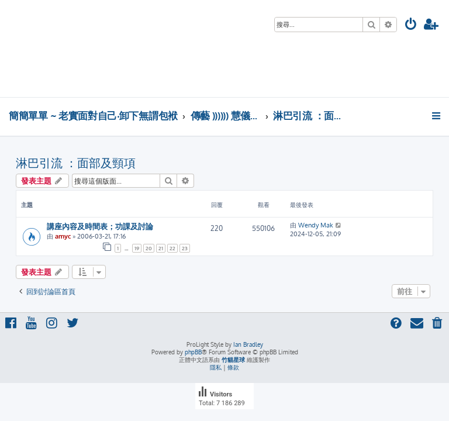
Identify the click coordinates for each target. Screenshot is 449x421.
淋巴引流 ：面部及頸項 (76, 162)
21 (160, 248)
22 (172, 248)
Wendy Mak (315, 225)
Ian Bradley (248, 344)
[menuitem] (411, 25)
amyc (63, 236)
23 (185, 248)
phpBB (193, 352)
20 (149, 248)
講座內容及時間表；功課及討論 (100, 226)
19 (136, 248)
